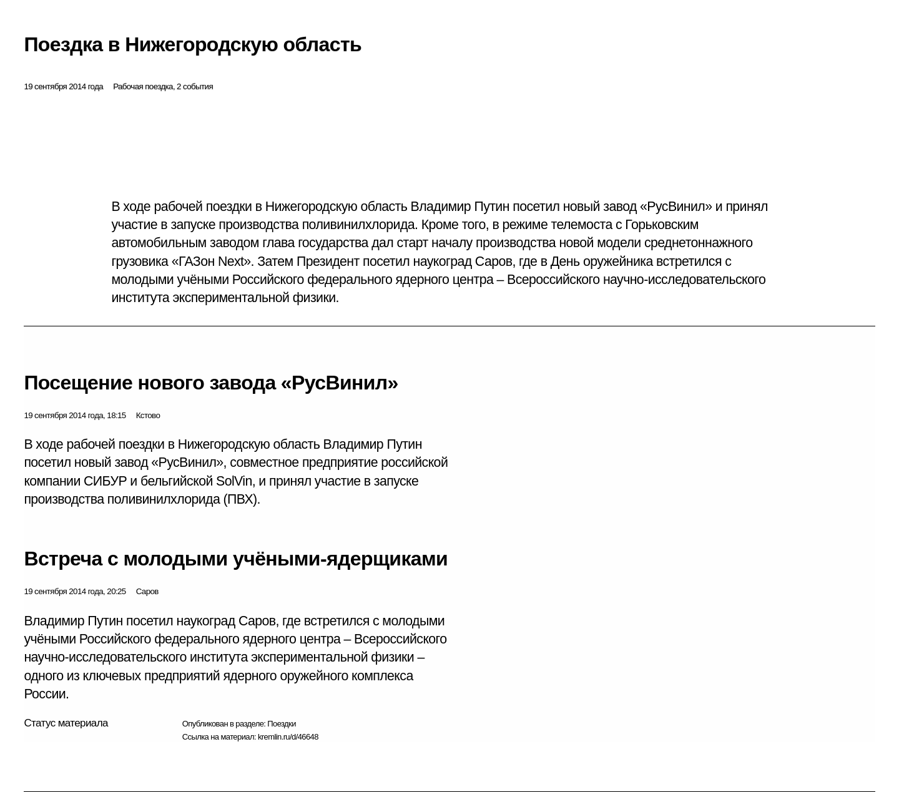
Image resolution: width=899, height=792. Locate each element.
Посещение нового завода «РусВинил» (211, 382)
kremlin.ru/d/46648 (288, 736)
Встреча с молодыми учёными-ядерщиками (236, 558)
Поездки (281, 723)
